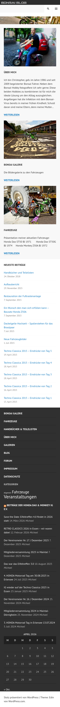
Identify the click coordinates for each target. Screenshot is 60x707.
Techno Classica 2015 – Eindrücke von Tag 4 (28, 362)
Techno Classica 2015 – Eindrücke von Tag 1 (28, 397)
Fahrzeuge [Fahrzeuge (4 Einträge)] (20, 492)
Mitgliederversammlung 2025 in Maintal (26, 552)
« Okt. (7, 689)
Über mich (10, 72)
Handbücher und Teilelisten (19, 272)
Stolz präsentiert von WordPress (21, 697)
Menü (56, 8)
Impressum (10, 468)
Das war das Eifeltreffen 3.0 (19, 563)
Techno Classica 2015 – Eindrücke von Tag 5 (28, 350)
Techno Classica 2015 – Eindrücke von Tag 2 (28, 386)
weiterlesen (12, 114)
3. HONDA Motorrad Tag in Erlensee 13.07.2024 (29, 622)
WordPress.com (16, 701)
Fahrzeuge (10, 230)
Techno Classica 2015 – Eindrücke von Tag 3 (28, 374)
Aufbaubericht (11, 284)
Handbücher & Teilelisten (20, 429)
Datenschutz (12, 476)
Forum (8, 460)
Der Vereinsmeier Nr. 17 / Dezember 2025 (26, 540)
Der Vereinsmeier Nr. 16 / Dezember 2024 (26, 599)
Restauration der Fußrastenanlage (22, 296)
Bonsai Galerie (13, 164)
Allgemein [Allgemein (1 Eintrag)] (7, 493)
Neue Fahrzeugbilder (15, 339)
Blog (7, 452)
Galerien (9, 445)
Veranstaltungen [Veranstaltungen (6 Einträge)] (20, 497)
